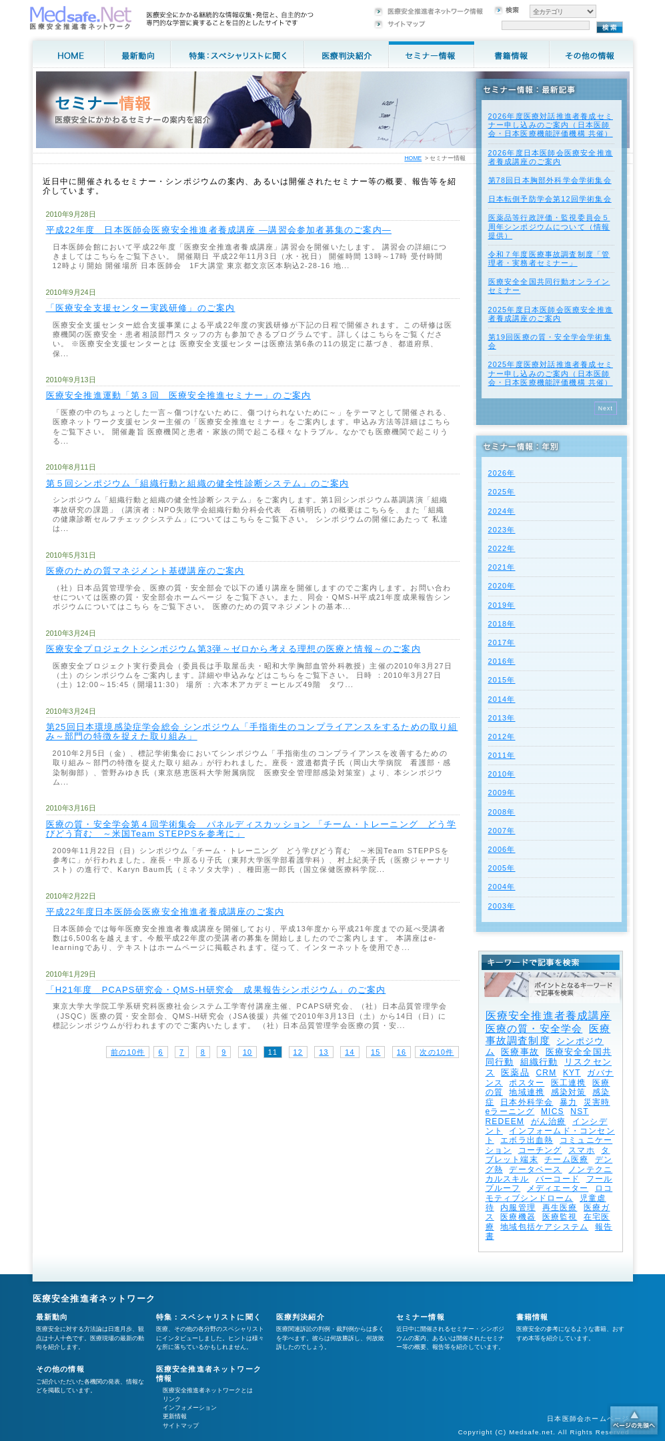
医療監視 (560, 1217)
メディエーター (557, 1188)
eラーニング (510, 1111)
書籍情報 (532, 1317)
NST (579, 1111)
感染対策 (568, 1092)
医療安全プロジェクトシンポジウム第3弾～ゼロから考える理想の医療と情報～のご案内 (233, 649)
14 (349, 1052)
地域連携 (526, 1092)
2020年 (502, 586)
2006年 (502, 849)
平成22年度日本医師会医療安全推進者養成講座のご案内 (165, 912)
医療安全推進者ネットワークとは (208, 1390)
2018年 (502, 624)
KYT (572, 1072)
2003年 (502, 906)
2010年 (502, 774)
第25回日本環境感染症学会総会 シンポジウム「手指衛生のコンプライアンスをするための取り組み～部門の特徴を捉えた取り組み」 (252, 731)
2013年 (502, 718)
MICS (552, 1111)
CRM (546, 1072)
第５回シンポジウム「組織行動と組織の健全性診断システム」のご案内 (197, 483)
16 (401, 1052)
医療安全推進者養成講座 (549, 1015)
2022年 (502, 548)
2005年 (502, 868)
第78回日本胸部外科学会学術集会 (550, 180)
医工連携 (568, 1082)
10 (247, 1052)
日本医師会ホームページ (588, 1418)
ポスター (526, 1082)
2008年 (502, 812)
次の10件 (437, 1052)
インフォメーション (190, 1407)
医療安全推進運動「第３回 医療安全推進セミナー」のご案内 (178, 395)
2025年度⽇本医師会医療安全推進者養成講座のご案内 (550, 314)
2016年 (502, 661)
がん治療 (548, 1121)
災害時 (597, 1102)
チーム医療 (566, 1159)
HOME (413, 158)
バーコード (558, 1178)
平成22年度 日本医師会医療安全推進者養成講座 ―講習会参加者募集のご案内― (219, 230)
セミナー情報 (420, 1317)
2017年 (502, 642)
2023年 (502, 530)
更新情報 (175, 1416)
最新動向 (52, 1317)
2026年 (502, 473)
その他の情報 (60, 1369)
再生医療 (560, 1207)
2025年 (502, 492)
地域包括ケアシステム (544, 1227)
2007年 (502, 831)
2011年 (502, 755)
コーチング (540, 1150)
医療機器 (518, 1217)
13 (323, 1052)
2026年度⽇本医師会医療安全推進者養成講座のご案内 (550, 157)
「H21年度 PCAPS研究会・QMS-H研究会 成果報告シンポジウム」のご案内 (216, 990)
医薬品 (515, 1072)
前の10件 (128, 1052)
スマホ (581, 1150)
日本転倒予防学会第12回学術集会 (550, 199)
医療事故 (520, 1052)
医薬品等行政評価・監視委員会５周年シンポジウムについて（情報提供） (549, 226)
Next (606, 408)
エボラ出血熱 (526, 1140)
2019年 (502, 605)
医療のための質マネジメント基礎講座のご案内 (145, 571)
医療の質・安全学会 (534, 1028)
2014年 (502, 699)
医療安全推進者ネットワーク (94, 1299)
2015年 (502, 680)
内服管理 (518, 1207)
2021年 (502, 567)
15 (375, 1052)
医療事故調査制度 (548, 1034)
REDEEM (505, 1121)
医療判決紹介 (300, 1317)
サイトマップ (181, 1425)
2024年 (502, 511)
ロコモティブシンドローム (549, 1192)
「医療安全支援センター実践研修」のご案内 (140, 308)
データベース (535, 1169)
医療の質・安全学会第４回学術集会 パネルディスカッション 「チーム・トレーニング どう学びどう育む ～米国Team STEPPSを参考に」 (251, 829)
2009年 (502, 793)
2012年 (502, 737)
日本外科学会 (526, 1102)
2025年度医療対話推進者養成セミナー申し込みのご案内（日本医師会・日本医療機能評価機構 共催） (550, 373)
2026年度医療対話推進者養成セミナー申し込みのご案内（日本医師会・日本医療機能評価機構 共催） (550, 124)
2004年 (502, 887)
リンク (172, 1399)
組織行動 (539, 1062)
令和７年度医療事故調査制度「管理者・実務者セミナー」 (549, 258)
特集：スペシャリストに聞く (209, 1317)
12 (298, 1052)
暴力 (568, 1102)
